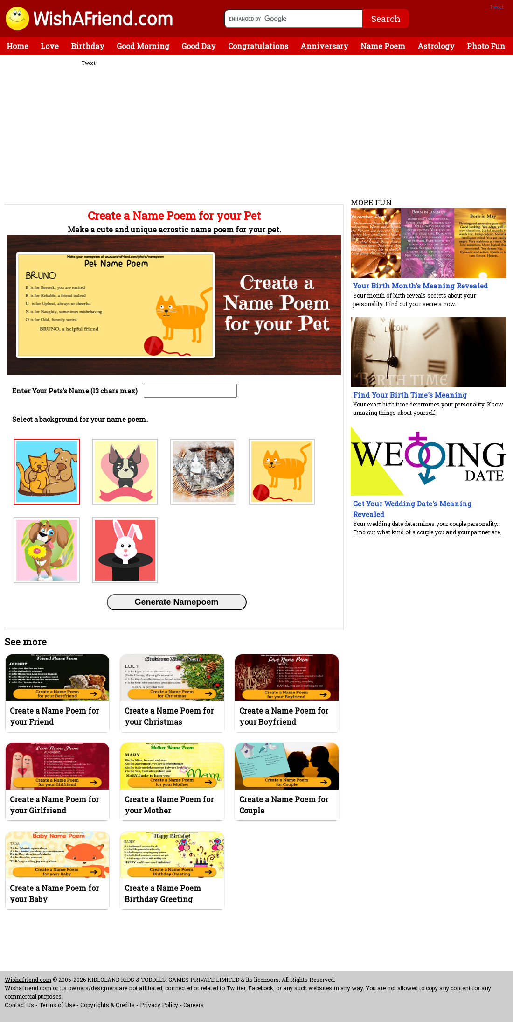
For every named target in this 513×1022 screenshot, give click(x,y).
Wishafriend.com (28, 979)
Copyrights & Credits (107, 1004)
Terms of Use (57, 1004)
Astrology (436, 46)
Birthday (87, 46)
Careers (193, 1004)
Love (50, 46)
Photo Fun (486, 46)
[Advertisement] (172, 135)
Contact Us (19, 1004)
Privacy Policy (159, 1004)
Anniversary (324, 46)
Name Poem (382, 46)
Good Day (198, 46)
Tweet (497, 7)
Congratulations (258, 46)
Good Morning (143, 46)
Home (17, 46)
